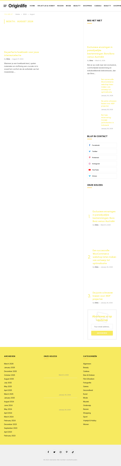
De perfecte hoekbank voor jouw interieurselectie (21, 54)
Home (32, 6)
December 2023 (10, 424)
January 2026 (9, 367)
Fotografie (87, 383)
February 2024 (10, 420)
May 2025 (8, 386)
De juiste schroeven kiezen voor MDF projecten (108, 103)
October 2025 (9, 375)
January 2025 (9, 398)
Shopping (87, 6)
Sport (85, 417)
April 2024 (8, 413)
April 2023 (8, 432)
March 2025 (8, 394)
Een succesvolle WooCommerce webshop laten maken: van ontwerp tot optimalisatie (107, 85)
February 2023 (9, 436)
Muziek (86, 402)
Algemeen (87, 364)
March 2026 (8, 364)
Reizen (60, 6)
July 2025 (8, 383)
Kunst (85, 394)
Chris (8, 59)
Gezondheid (88, 390)
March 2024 (8, 417)
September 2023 (10, 428)
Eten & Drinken (89, 375)
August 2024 (9, 402)
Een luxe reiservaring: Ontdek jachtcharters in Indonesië (107, 120)
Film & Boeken (88, 379)
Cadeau (98, 6)
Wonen (86, 424)
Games (86, 386)
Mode (68, 6)
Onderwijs (87, 405)
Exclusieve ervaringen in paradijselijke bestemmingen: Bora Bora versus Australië (100, 52)
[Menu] (5, 6)
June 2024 (8, 405)
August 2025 (9, 379)
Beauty (77, 6)
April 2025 (8, 390)
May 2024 (8, 409)
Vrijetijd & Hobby (46, 6)
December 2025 (10, 371)
